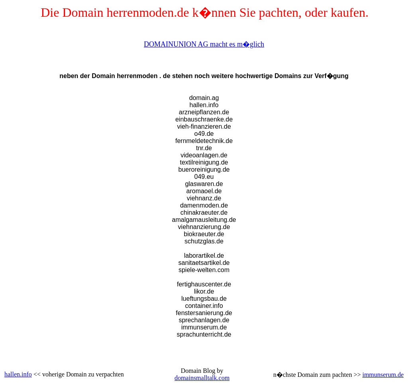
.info (26, 374)
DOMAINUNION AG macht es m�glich (204, 44)
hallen (12, 374)
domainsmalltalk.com (202, 377)
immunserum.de (383, 374)
